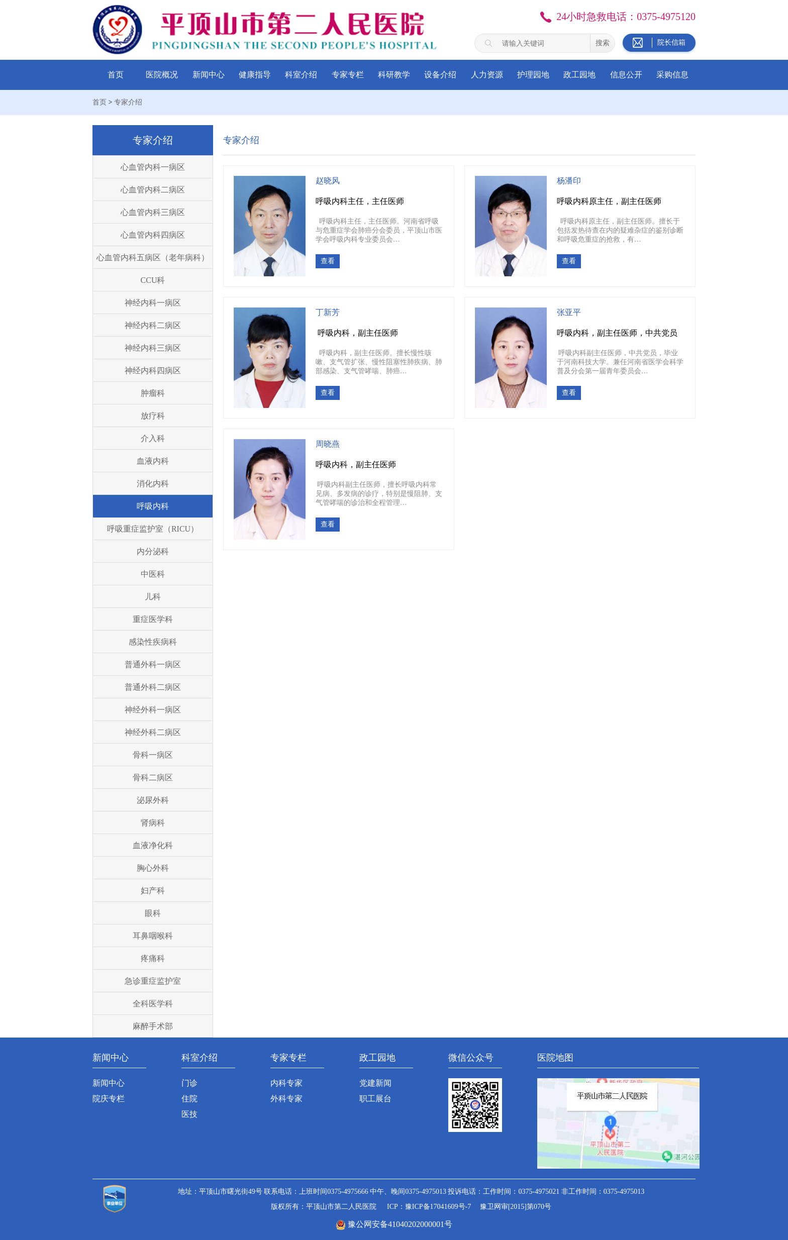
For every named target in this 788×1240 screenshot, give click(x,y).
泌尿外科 (153, 800)
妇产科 (153, 890)
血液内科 (153, 461)
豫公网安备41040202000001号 (400, 1224)
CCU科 (153, 280)
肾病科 (153, 822)
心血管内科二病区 (153, 189)
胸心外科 (153, 868)
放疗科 (153, 415)
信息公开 (626, 74)
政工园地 (579, 74)
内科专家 (286, 1083)
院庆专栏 (108, 1098)
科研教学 (394, 74)
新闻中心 (208, 74)
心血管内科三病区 (153, 212)
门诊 (189, 1083)
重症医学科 (153, 619)
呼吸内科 (153, 506)
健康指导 (255, 74)
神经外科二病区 (153, 732)
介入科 (153, 438)
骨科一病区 (153, 755)
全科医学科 (153, 1003)
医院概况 (162, 74)
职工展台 (375, 1098)
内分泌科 (153, 551)
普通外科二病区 (153, 687)
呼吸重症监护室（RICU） (153, 529)
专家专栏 (348, 74)
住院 (189, 1098)
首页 (116, 74)
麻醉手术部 (153, 1026)
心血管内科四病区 (153, 235)
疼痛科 (153, 958)
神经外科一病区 (153, 709)
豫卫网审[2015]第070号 (515, 1206)
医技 (189, 1114)
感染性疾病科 (153, 642)
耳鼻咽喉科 (153, 936)
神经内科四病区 (153, 370)
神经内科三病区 (153, 348)
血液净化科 (153, 845)
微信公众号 (471, 1058)
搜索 (603, 43)
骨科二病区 (153, 777)
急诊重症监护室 (153, 981)
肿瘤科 (153, 393)
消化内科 (153, 483)
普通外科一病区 (153, 664)
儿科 (153, 596)
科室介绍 (301, 74)
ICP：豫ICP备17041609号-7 (429, 1206)
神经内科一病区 (153, 302)
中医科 (153, 574)
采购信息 (672, 74)
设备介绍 (440, 74)
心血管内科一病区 (153, 167)
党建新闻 (375, 1083)
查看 (328, 261)
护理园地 (533, 74)
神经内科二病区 (153, 325)
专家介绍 (128, 102)
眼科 (153, 913)
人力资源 (487, 74)
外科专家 (286, 1098)
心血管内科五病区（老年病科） (152, 257)
